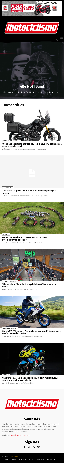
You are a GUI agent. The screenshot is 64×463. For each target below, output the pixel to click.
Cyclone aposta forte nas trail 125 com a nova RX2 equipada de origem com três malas (32, 145)
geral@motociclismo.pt (20, 435)
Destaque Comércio (10, 281)
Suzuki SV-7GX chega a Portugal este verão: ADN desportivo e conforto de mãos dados (31, 332)
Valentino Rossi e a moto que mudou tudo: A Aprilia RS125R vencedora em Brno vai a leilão (30, 379)
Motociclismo (14, 456)
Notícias (6, 141)
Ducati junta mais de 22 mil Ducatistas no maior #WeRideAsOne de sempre (24, 238)
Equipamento (8, 187)
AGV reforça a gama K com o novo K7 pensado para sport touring (29, 191)
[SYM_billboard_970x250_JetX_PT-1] (32, 15)
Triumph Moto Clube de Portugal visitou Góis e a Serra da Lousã (29, 285)
